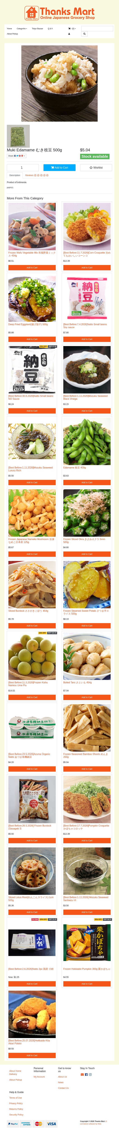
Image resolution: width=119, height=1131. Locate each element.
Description (14, 175)
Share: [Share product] (15, 156)
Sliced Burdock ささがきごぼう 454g (28, 611)
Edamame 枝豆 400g (74, 467)
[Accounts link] (69, 33)
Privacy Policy (16, 1103)
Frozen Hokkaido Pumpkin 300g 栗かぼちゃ (86, 969)
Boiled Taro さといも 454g (77, 682)
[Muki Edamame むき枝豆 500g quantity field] (23, 167)
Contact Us (63, 1088)
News (60, 1082)
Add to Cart (59, 167)
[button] (96, 167)
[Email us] (82, 1074)
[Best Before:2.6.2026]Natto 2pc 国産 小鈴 (31, 969)
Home (9, 29)
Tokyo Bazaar (37, 29)
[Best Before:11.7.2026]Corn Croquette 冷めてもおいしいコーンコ (87, 254)
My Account (39, 1077)
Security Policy (16, 1114)
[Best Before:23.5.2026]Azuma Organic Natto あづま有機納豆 (29, 755)
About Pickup (12, 34)
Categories (21, 29)
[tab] (15, 175)
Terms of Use (15, 1098)
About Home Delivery (15, 1072)
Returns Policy (16, 1109)
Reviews (37, 175)
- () (71, 29)
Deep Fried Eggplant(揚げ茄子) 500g (28, 324)
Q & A (50, 29)
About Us (62, 1077)
